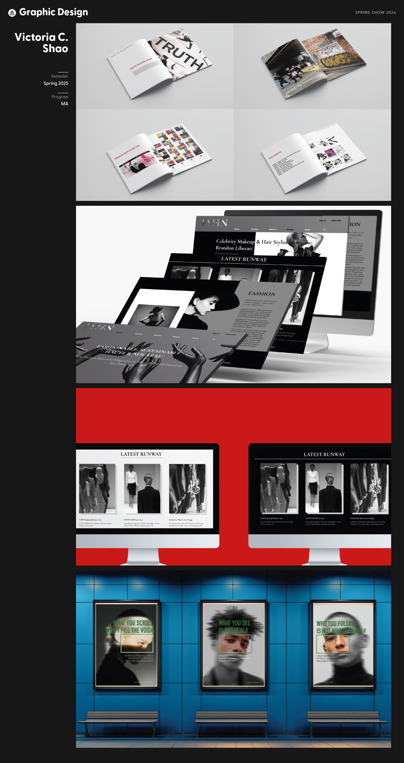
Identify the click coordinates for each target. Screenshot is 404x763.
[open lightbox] (233, 112)
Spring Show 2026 (375, 13)
